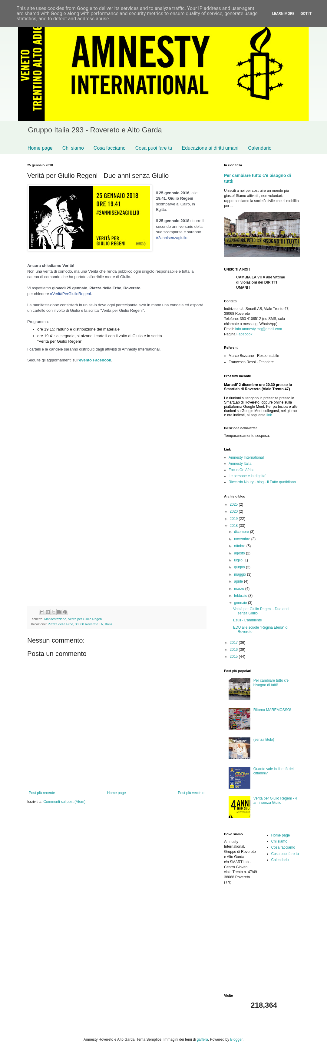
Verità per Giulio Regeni (85, 619)
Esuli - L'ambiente (247, 620)
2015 (234, 656)
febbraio (241, 596)
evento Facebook (95, 360)
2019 (234, 519)
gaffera (202, 1039)
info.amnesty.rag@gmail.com (258, 329)
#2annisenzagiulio (171, 237)
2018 (234, 526)
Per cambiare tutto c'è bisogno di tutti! (271, 682)
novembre (242, 539)
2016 (234, 649)
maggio (240, 574)
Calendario (259, 148)
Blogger (236, 1039)
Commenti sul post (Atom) (64, 802)
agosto (240, 553)
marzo (239, 589)
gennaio (241, 602)
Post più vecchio (191, 793)
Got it (306, 14)
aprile (239, 581)
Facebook (244, 334)
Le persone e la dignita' (247, 476)
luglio (238, 560)
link (269, 415)
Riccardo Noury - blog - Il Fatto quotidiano (262, 482)
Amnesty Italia (240, 463)
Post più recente (42, 793)
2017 (234, 642)
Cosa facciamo (110, 148)
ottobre (240, 546)
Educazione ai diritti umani (210, 148)
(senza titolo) (263, 739)
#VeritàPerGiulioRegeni (70, 293)
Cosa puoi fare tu (153, 148)
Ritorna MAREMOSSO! (272, 710)
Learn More (283, 14)
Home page (40, 148)
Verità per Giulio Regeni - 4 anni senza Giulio (275, 800)
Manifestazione (55, 619)
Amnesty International (246, 457)
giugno (240, 567)
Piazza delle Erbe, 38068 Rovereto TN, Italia (80, 624)
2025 (234, 504)
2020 (234, 511)
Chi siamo (73, 148)
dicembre (242, 532)
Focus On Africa (241, 470)
